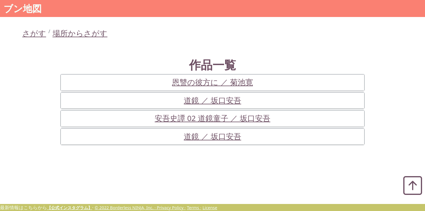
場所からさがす (80, 33)
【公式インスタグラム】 (69, 207)
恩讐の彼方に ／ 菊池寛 (212, 82)
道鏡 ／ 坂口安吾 (212, 100)
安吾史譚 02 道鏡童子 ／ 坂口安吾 (212, 118)
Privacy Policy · (171, 207)
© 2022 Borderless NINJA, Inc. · (126, 207)
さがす (34, 33)
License (210, 207)
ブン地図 (23, 8)
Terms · (194, 207)
